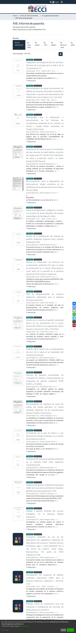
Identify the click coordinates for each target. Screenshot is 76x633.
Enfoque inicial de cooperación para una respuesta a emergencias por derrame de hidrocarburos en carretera (44, 607)
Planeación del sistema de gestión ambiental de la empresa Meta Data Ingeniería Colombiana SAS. (44, 462)
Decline (63, 630)
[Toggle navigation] (61, 2)
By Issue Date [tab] (29, 45)
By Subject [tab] (53, 44)
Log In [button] (57, 2)
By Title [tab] (45, 44)
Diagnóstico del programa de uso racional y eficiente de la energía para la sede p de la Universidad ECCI (44, 65)
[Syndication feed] (61, 54)
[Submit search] (50, 2)
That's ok (70, 630)
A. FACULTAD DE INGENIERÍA (30, 16)
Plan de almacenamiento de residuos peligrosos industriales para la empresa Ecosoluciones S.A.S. (44, 297)
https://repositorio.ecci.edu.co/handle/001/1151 (29, 29)
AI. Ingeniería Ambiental (50, 16)
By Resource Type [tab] (63, 45)
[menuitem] (53, 2)
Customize (4, 630)
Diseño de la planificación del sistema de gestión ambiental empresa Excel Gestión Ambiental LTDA (44, 239)
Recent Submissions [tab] (19, 44)
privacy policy (24, 626)
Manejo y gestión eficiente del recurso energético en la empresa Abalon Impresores (44, 514)
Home (15, 16)
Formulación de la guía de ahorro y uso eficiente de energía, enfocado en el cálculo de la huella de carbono (44, 436)
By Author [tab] (37, 44)
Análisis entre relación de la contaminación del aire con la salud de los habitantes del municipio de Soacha (44, 352)
